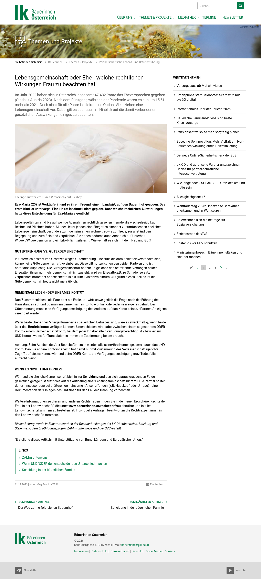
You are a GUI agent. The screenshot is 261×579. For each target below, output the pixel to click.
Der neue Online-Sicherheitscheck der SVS (207, 155)
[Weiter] (221, 267)
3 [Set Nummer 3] (215, 267)
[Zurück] (197, 267)
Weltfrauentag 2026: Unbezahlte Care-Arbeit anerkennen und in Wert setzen (208, 208)
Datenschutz (100, 551)
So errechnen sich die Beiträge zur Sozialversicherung (201, 222)
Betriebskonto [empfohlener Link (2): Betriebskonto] (38, 327)
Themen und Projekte (55, 41)
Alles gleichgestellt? (191, 197)
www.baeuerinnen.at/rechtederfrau (95, 406)
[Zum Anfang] (192, 267)
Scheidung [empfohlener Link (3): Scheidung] (90, 377)
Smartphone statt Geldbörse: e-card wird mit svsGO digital (208, 97)
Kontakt (138, 551)
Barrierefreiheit (120, 551)
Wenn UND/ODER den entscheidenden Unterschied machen (64, 464)
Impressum (81, 551)
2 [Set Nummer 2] (209, 267)
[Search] (217, 5)
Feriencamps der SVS (192, 234)
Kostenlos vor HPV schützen (197, 243)
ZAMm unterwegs (35, 457)
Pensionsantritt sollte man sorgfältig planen (208, 132)
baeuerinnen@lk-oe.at (135, 545)
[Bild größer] (91, 158)
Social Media (154, 551)
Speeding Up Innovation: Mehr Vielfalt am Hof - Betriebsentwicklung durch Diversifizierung (210, 144)
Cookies (170, 551)
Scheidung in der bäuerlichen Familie (48, 470)
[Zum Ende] (227, 267)
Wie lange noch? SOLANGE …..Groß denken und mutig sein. (211, 185)
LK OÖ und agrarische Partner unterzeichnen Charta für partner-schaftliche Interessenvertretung (208, 169)
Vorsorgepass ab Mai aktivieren (199, 86)
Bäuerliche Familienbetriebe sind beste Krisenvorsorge (204, 120)
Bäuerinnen (55, 62)
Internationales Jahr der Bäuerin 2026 (204, 109)
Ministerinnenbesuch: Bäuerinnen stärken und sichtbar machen (209, 254)
